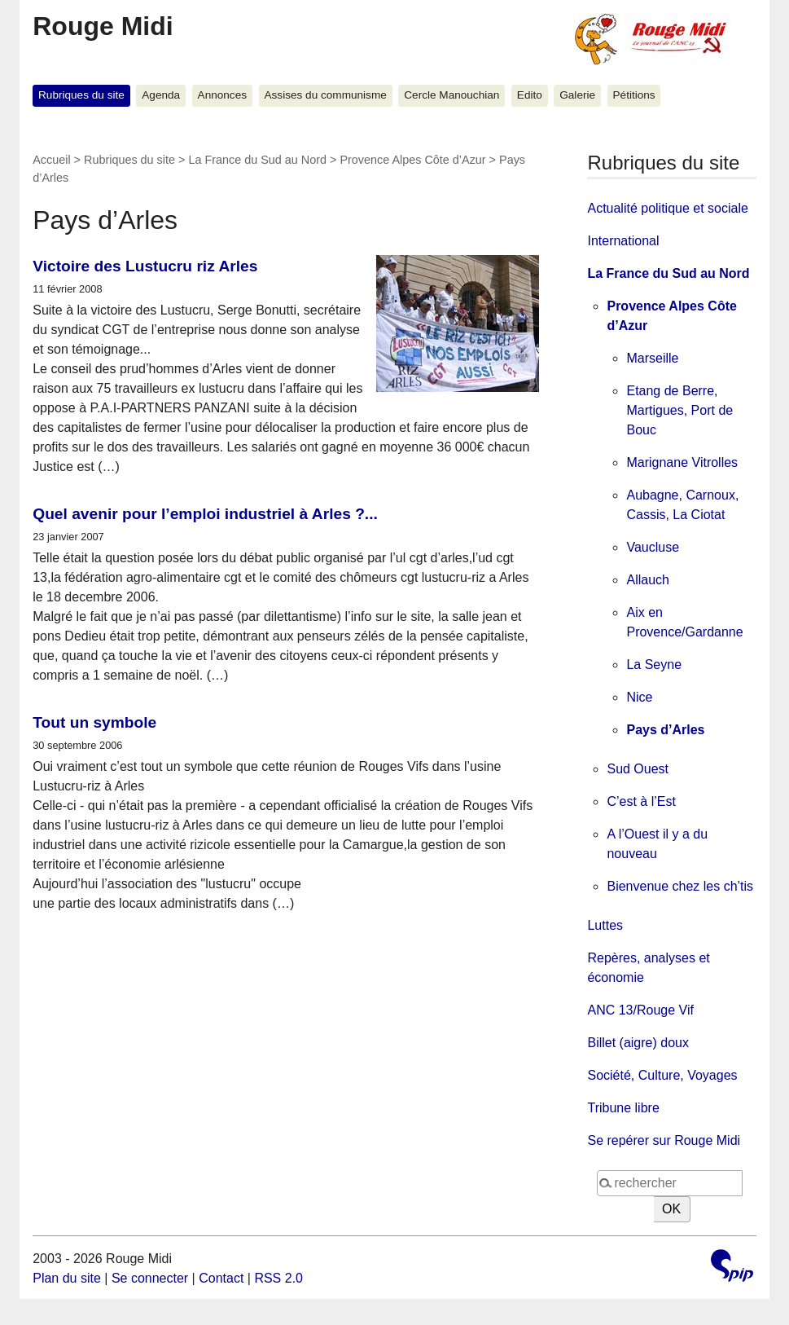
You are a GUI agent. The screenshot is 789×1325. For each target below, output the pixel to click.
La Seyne (654, 664)
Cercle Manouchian (451, 95)
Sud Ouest (637, 769)
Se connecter (150, 1278)
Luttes (605, 925)
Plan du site (67, 1278)
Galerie (577, 95)
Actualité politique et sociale (667, 208)
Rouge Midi (103, 26)
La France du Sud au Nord (257, 159)
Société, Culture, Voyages (662, 1075)
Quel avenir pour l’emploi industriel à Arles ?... (205, 513)
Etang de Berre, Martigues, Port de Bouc (679, 410)
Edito (529, 95)
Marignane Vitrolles (682, 462)
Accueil (51, 159)
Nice (639, 697)
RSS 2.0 (278, 1278)
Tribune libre (623, 1108)
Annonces (222, 95)
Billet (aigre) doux (638, 1043)
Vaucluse (652, 547)
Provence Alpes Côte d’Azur (412, 159)
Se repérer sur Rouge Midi (663, 1140)
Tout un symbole (94, 722)
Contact (221, 1278)
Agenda (161, 95)
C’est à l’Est (641, 801)
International (623, 241)
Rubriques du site (81, 95)
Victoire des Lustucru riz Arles (145, 266)
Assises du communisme (325, 95)
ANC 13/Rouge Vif (640, 1010)
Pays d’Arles (665, 730)
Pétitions (634, 95)
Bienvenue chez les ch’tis (680, 886)
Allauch (647, 580)
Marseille (652, 358)
